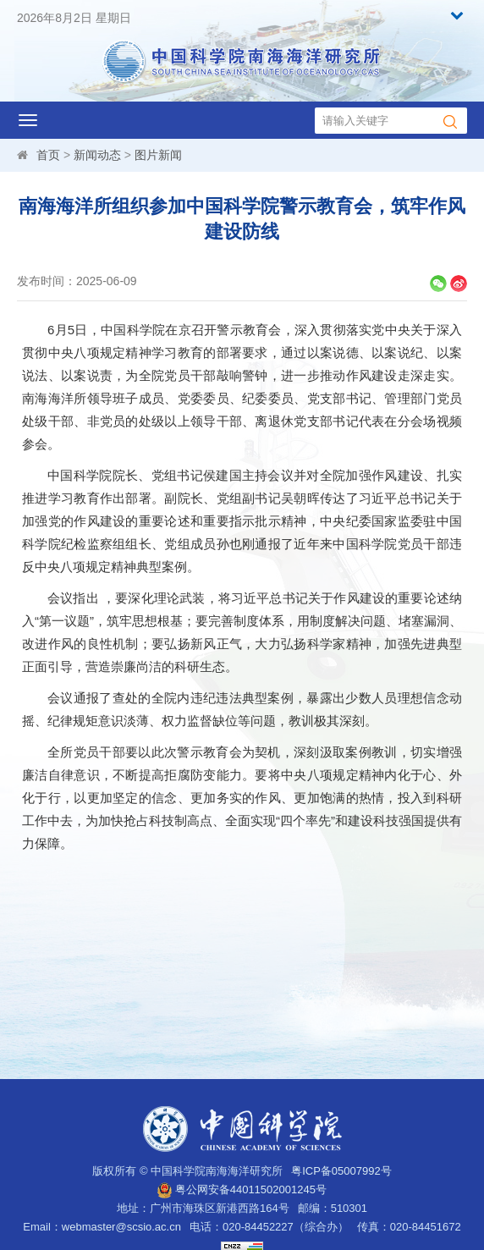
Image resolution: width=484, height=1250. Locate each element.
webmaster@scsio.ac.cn (121, 1226)
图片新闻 (158, 155)
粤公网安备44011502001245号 (242, 1189)
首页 (48, 155)
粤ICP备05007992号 (341, 1171)
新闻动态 (97, 155)
